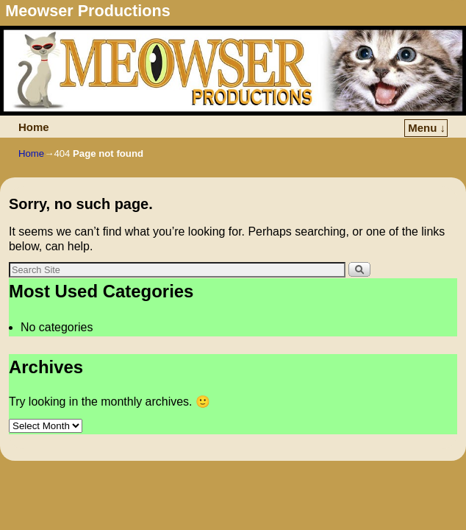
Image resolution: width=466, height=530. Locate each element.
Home (31, 131)
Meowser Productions (87, 10)
